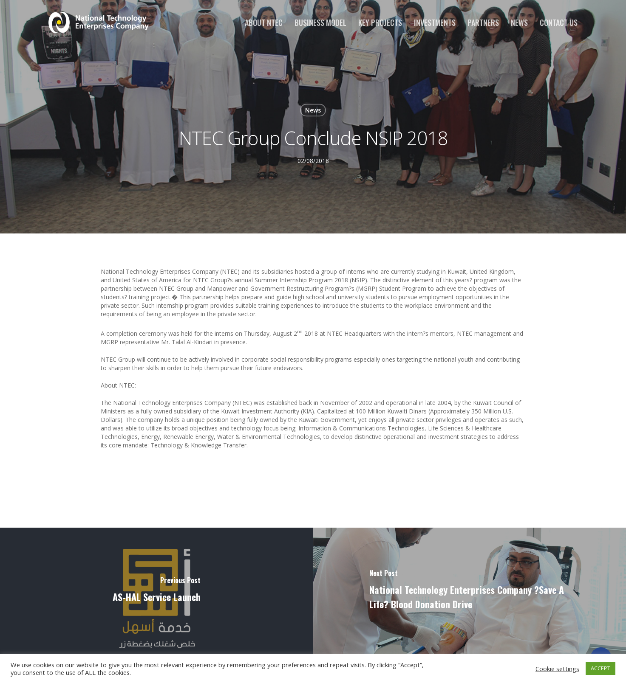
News (519, 22)
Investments (435, 22)
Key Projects (380, 22)
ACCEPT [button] (600, 668)
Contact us (559, 22)
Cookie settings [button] (557, 668)
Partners (483, 22)
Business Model (320, 22)
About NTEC (264, 22)
